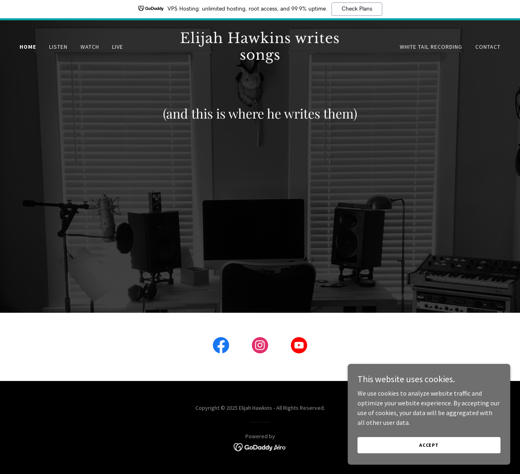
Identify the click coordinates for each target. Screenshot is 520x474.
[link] (260, 57)
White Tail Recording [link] (431, 46)
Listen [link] (58, 46)
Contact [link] (487, 46)
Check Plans (357, 9)
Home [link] (28, 46)
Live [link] (117, 46)
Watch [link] (89, 46)
